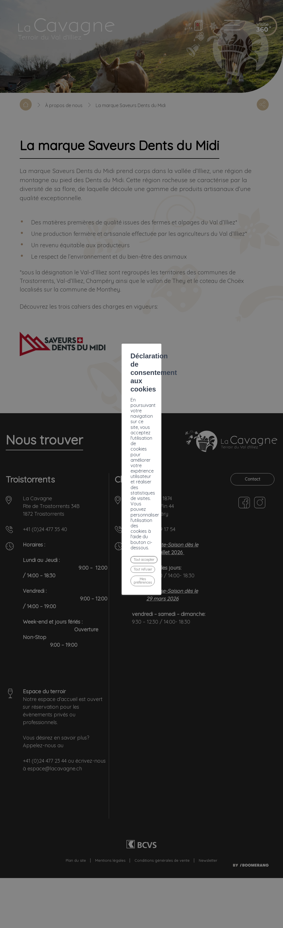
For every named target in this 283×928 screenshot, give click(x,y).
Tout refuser (125, 490)
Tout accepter (87, 490)
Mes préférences (165, 490)
